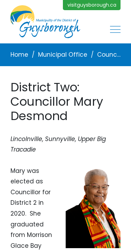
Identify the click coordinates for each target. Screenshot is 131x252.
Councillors (109, 54)
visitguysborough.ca (91, 4)
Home (19, 54)
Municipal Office (62, 54)
